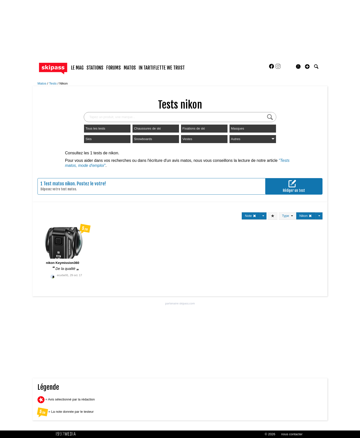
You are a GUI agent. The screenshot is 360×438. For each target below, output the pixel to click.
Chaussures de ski (147, 128)
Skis (89, 139)
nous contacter (291, 434)
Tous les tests (95, 128)
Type (287, 216)
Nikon (63, 83)
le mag (77, 68)
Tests (53, 83)
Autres (252, 139)
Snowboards (143, 139)
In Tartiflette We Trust (162, 68)
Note (250, 216)
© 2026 (270, 434)
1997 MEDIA (67, 433)
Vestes (187, 139)
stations (94, 68)
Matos (42, 83)
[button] (307, 66)
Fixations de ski (193, 128)
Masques (237, 128)
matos (130, 68)
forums (113, 68)
